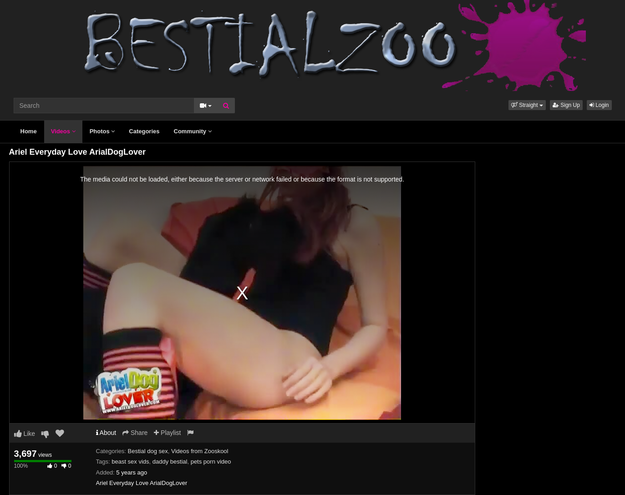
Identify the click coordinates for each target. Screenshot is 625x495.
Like (25, 433)
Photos (102, 131)
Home (28, 131)
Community (193, 131)
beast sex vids (130, 461)
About (106, 432)
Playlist (167, 432)
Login (599, 105)
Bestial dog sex (148, 451)
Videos (63, 131)
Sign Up (566, 105)
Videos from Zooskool (200, 451)
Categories (144, 131)
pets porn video (211, 461)
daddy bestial (170, 461)
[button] (527, 105)
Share (134, 432)
